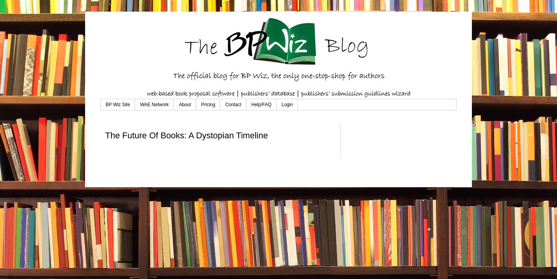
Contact (233, 104)
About (185, 104)
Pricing (208, 104)
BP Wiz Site (118, 104)
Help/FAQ (261, 104)
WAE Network (154, 104)
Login (287, 104)
